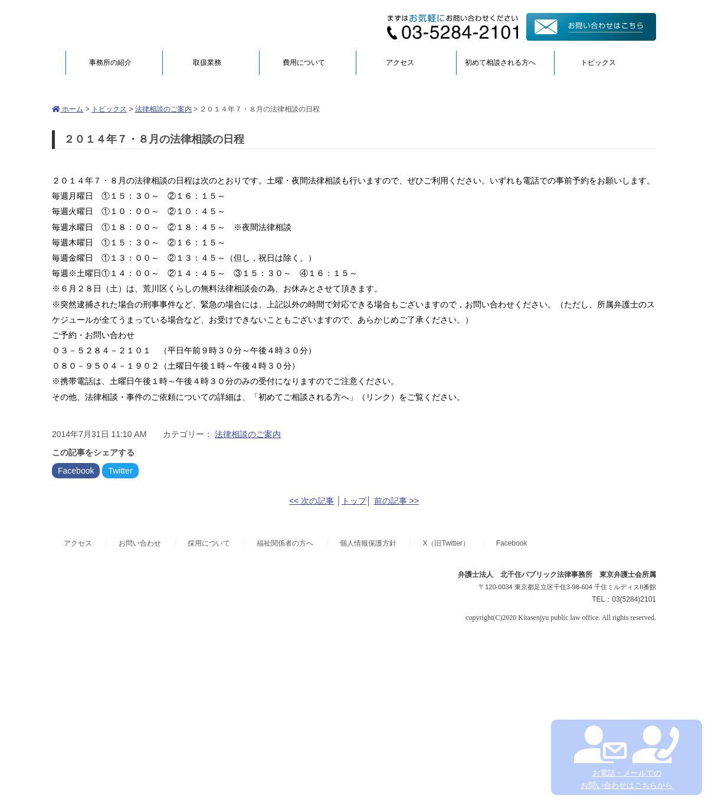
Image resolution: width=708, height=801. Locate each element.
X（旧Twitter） (445, 543)
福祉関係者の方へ (285, 543)
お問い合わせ (140, 543)
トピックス (598, 62)
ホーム (67, 109)
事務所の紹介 (110, 62)
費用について (304, 62)
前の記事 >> (396, 500)
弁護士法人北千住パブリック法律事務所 (166, 25)
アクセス (400, 62)
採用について (209, 543)
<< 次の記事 (311, 500)
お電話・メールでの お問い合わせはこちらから (626, 758)
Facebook (76, 470)
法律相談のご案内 (163, 109)
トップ (354, 500)
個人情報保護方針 (368, 543)
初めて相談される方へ (500, 62)
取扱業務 (207, 62)
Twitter (120, 470)
